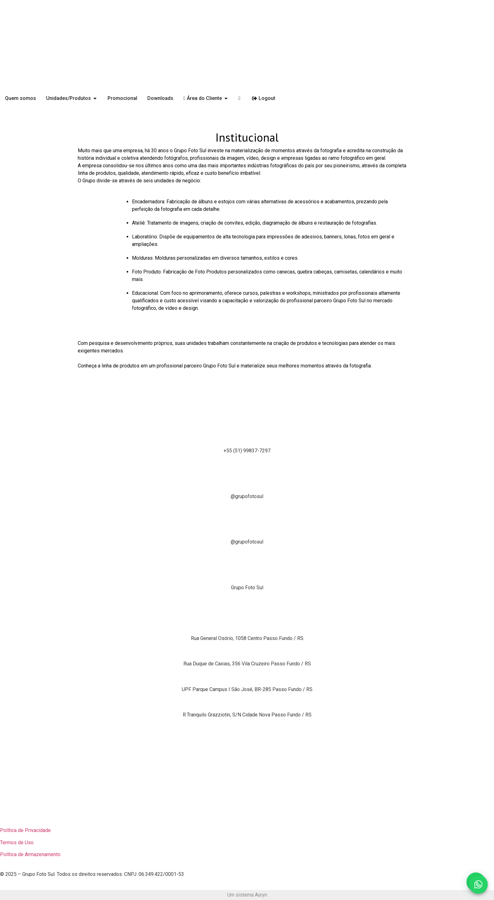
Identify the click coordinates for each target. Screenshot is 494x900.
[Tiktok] (247, 508)
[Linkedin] (247, 553)
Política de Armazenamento (30, 854)
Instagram (247, 482)
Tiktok (247, 528)
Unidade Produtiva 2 (247, 650)
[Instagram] (247, 462)
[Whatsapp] (247, 417)
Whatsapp (247, 437)
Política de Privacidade (25, 830)
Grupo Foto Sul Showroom (247, 675)
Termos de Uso (17, 842)
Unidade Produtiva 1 (247, 624)
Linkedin (247, 573)
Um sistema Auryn (247, 895)
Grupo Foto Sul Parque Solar (247, 701)
